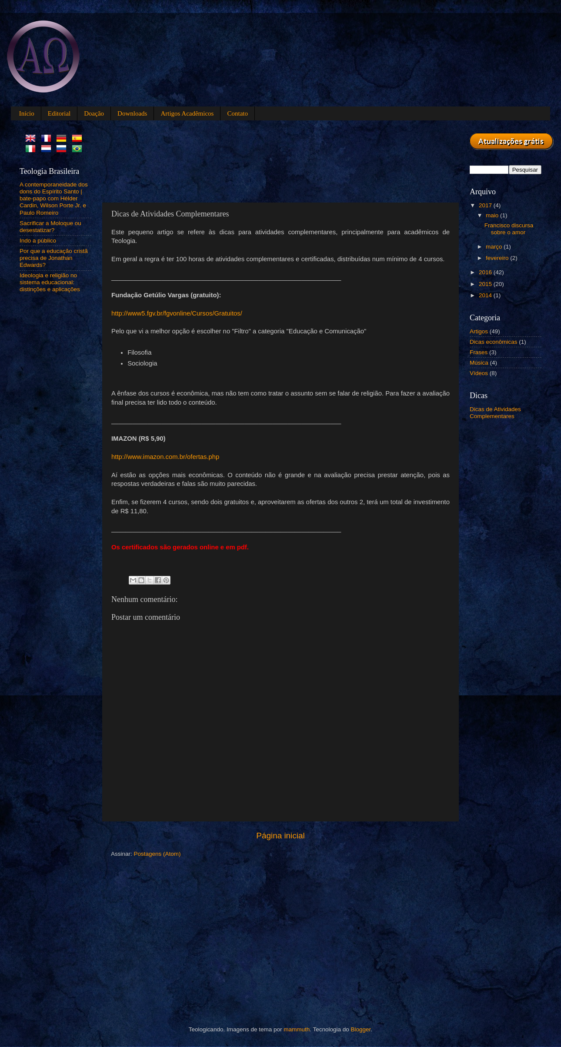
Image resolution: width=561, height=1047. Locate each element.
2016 (486, 272)
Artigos (479, 331)
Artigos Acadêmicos (187, 113)
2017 (486, 205)
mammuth (297, 1029)
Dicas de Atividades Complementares (495, 412)
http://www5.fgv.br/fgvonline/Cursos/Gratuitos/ (176, 313)
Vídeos (479, 373)
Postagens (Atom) (157, 854)
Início (26, 113)
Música (479, 362)
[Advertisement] (142, 160)
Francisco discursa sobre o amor (509, 229)
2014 (486, 295)
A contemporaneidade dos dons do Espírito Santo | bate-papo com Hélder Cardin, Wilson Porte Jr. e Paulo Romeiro (54, 198)
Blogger (361, 1029)
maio (493, 215)
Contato (237, 113)
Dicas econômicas (494, 342)
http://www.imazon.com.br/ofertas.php (165, 456)
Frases (479, 352)
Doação (94, 113)
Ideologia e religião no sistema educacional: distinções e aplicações (50, 282)
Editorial (59, 113)
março (495, 246)
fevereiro (498, 258)
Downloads (132, 113)
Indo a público (38, 240)
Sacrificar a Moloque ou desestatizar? (50, 226)
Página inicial (280, 835)
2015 (486, 284)
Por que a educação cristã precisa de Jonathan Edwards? (54, 258)
